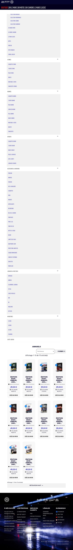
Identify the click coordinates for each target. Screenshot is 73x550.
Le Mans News (21, 512)
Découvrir (13, 395)
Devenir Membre (9, 526)
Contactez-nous (35, 516)
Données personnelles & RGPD (48, 513)
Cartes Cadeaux (9, 523)
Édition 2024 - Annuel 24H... (59, 379)
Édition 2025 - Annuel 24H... (13, 379)
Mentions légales (48, 521)
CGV (44, 518)
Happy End (66, 541)
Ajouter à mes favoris (13, 384)
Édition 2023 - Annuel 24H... (29, 420)
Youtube (59, 517)
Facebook (60, 512)
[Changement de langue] (5, 2)
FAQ (31, 513)
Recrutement (21, 517)
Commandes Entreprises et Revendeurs (22, 526)
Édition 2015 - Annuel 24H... (29, 461)
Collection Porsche (10, 521)
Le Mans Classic (40, 8)
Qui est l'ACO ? (21, 514)
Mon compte (34, 519)
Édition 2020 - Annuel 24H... (13, 461)
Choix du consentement (63, 544)
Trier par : (62, 351)
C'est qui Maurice (59, 541)
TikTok (59, 522)
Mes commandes (35, 522)
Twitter (59, 514)
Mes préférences (48, 526)
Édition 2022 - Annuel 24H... (59, 420)
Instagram (60, 520)
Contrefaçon (47, 523)
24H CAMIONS (29, 8)
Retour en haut (37, 485)
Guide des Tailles (35, 538)
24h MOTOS (21, 8)
